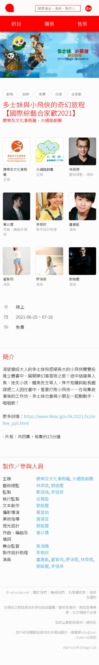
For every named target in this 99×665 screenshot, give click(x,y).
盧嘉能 (74, 224)
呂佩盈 (42, 499)
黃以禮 (8, 224)
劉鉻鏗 (57, 485)
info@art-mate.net (86, 635)
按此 (92, 622)
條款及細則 (91, 595)
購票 (49, 23)
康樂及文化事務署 (19, 120)
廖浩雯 (41, 278)
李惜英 (57, 492)
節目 (16, 23)
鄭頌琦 (42, 492)
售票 (82, 23)
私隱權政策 (77, 592)
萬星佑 (42, 512)
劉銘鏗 (74, 278)
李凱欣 (41, 224)
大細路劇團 (51, 120)
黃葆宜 (42, 519)
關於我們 (40, 592)
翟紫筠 (8, 278)
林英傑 (74, 169)
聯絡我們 (57, 592)
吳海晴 (42, 546)
